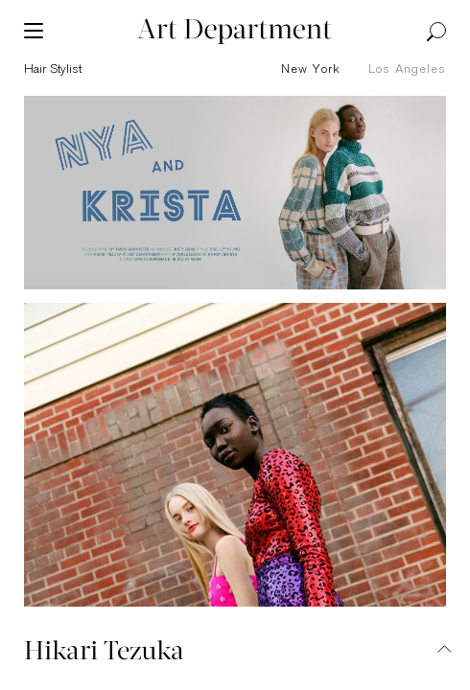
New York (311, 69)
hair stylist (53, 69)
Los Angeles (407, 69)
